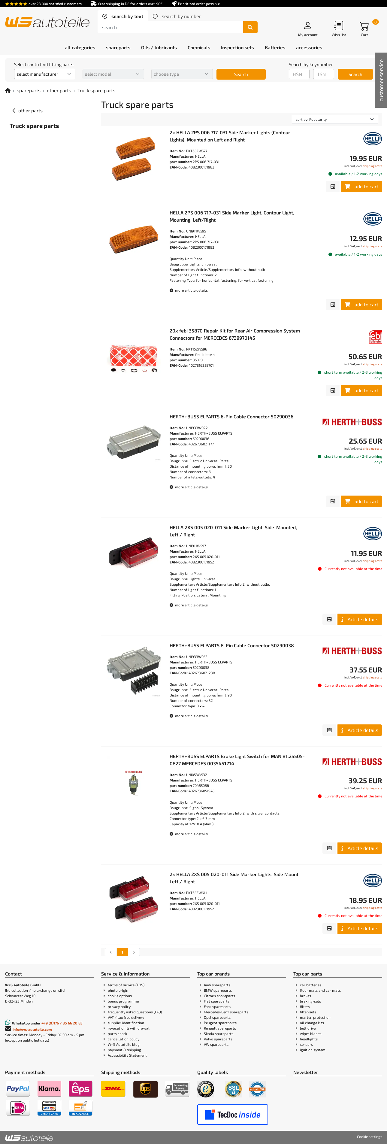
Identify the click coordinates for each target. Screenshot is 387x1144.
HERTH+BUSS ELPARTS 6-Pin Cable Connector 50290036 (231, 416)
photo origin (118, 990)
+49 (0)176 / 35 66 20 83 (62, 1023)
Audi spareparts (217, 985)
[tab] (123, 16)
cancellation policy (123, 1039)
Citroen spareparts (219, 996)
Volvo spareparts (218, 1039)
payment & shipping (124, 1050)
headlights (309, 1039)
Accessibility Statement (127, 1055)
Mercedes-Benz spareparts (226, 1012)
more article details (189, 290)
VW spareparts (216, 1044)
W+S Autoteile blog (124, 1044)
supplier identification (126, 1023)
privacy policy (119, 1006)
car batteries (310, 985)
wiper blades (310, 1033)
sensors (306, 1044)
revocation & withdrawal (129, 1028)
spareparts (29, 90)
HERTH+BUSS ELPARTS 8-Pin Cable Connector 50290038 (232, 645)
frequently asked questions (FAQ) (135, 1012)
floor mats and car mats (320, 990)
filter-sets (308, 1012)
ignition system (312, 1050)
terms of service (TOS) (126, 985)
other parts (59, 90)
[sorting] (335, 119)
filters (305, 1006)
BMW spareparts (218, 990)
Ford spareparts (217, 1006)
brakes (305, 996)
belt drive (308, 1028)
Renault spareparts (220, 1028)
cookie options (120, 996)
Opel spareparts (217, 1017)
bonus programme (123, 1001)
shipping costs (372, 166)
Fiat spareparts (216, 1001)
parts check (117, 1033)
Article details (359, 619)
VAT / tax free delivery (126, 1017)
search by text (126, 16)
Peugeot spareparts (220, 1023)
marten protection (315, 1017)
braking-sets (310, 1001)
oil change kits (312, 1023)
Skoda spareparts (218, 1033)
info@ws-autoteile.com (32, 1029)
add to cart (361, 186)
